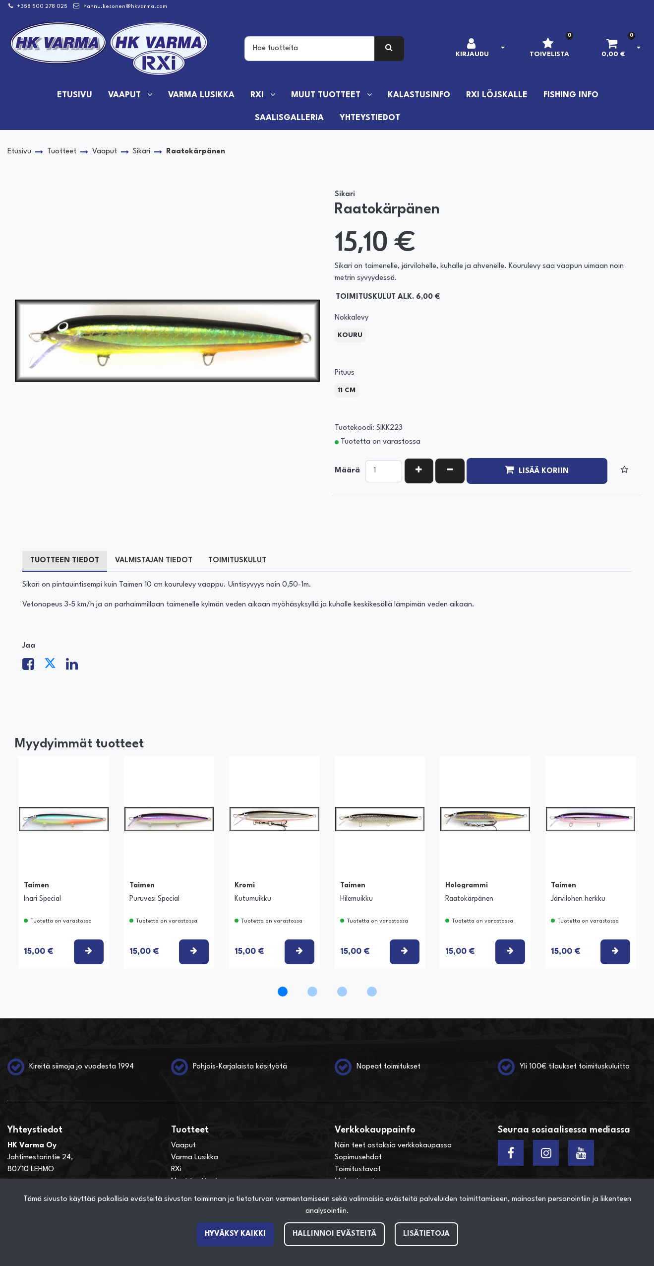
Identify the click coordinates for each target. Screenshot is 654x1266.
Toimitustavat (358, 1169)
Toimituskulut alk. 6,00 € (388, 297)
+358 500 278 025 (42, 6)
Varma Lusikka (201, 95)
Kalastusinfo (419, 95)
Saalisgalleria (289, 118)
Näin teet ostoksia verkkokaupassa (393, 1145)
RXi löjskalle (497, 95)
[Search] (309, 48)
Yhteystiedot (370, 118)
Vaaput (125, 95)
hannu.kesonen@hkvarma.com (125, 6)
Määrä (347, 470)
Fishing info (570, 95)
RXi (258, 95)
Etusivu (74, 95)
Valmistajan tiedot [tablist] (153, 560)
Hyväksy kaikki (235, 1234)
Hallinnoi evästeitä (334, 1234)
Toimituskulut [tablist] (237, 560)
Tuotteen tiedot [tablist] (64, 560)
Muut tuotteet (327, 95)
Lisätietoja (426, 1234)
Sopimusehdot (358, 1157)
